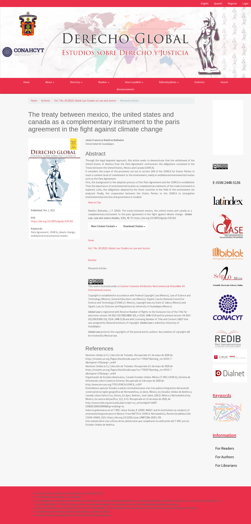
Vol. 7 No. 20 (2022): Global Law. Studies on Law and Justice (85, 100)
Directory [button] (76, 82)
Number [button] (103, 82)
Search (224, 82)
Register (232, 3)
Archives (45, 100)
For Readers (224, 448)
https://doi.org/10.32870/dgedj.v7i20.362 (52, 221)
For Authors (224, 456)
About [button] (49, 82)
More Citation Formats (104, 226)
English (204, 3)
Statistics (199, 82)
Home (26, 82)
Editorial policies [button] (169, 82)
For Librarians (226, 465)
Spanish (218, 3)
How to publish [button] (134, 82)
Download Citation (134, 226)
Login (245, 3)
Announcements (125, 89)
